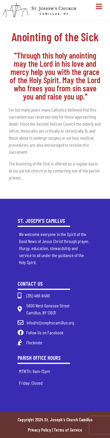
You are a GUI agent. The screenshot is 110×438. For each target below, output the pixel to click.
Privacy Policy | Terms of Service (55, 429)
